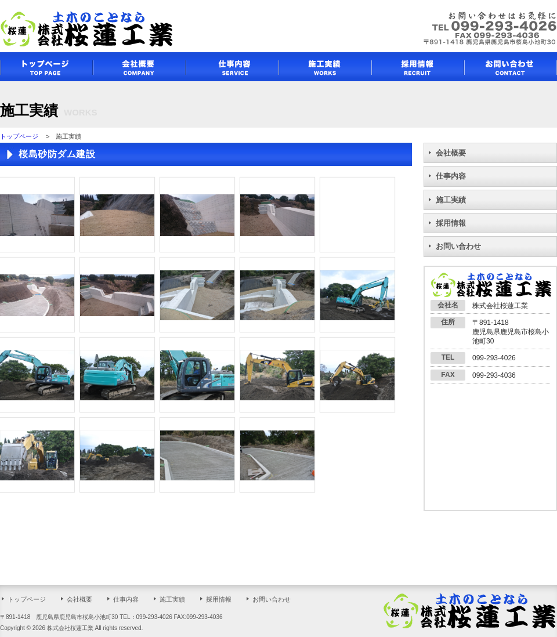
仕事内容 (451, 176)
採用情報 (451, 223)
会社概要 (451, 153)
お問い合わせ (458, 246)
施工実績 (451, 200)
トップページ (19, 136)
